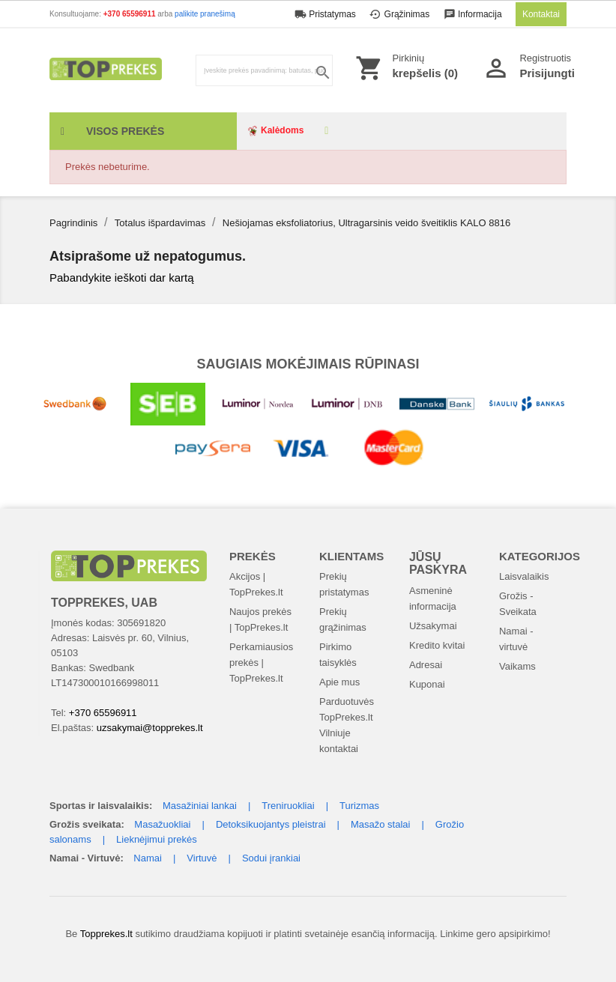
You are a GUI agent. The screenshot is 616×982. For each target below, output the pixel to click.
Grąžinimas (400, 14)
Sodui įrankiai (271, 858)
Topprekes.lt (106, 933)
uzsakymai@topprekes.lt (150, 727)
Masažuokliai (162, 824)
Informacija (474, 14)
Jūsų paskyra (438, 564)
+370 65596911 (130, 14)
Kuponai (427, 684)
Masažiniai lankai (200, 805)
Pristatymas (326, 14)
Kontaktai (541, 14)
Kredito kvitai (437, 645)
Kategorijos (539, 556)
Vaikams (517, 666)
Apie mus (339, 682)
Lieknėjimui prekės (156, 839)
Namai (147, 858)
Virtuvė (202, 858)
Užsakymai (433, 625)
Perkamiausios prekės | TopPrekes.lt (261, 662)
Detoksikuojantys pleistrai (271, 824)
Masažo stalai (380, 824)
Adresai (425, 664)
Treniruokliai (288, 805)
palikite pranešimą (205, 14)
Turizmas (359, 805)
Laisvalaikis (524, 576)
